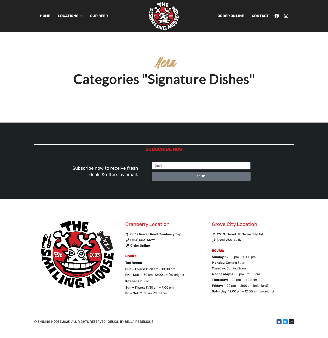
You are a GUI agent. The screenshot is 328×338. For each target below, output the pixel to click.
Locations (68, 16)
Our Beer (99, 16)
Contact (260, 16)
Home (45, 16)
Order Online (231, 16)
